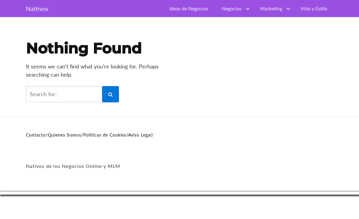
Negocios (232, 8)
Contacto (36, 134)
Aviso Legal (140, 134)
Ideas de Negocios (189, 8)
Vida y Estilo (314, 8)
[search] (64, 94)
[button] (110, 94)
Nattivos (37, 8)
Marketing (271, 8)
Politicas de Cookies (104, 134)
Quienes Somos (64, 134)
